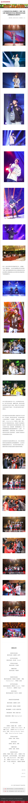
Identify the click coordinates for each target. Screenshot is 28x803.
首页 (4, 801)
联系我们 (23, 801)
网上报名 (13, 801)
